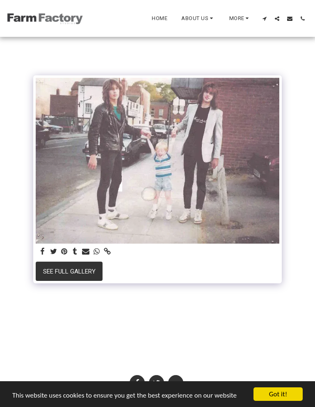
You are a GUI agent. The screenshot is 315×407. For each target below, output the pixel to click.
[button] (198, 18)
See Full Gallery (69, 271)
